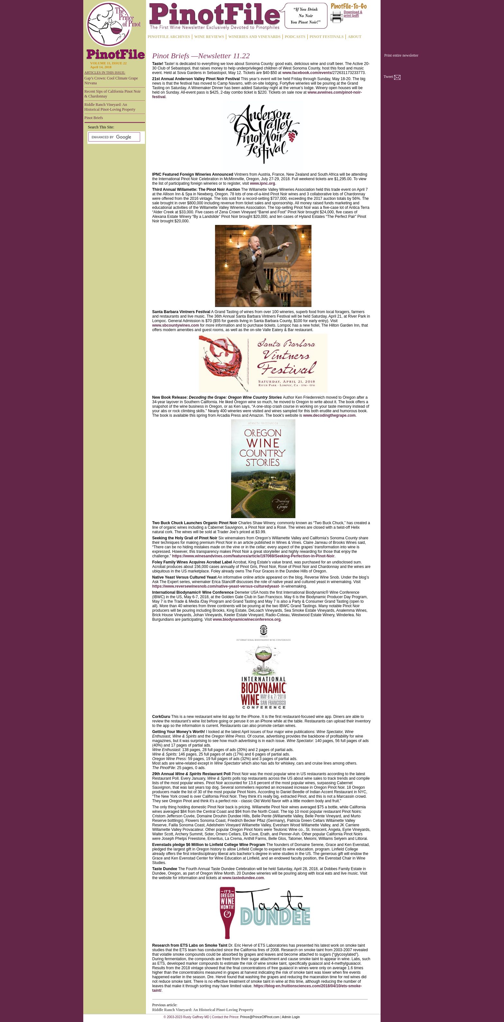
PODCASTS (295, 36)
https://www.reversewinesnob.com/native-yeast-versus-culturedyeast (215, 586)
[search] (114, 137)
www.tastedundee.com (243, 878)
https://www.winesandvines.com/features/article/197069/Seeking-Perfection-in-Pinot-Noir (253, 556)
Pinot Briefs (94, 118)
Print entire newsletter (401, 55)
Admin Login (291, 1017)
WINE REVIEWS (209, 36)
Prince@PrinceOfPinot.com (259, 1017)
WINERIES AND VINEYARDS (254, 36)
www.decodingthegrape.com (329, 415)
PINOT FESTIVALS (327, 36)
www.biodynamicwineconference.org (247, 619)
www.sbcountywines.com (175, 325)
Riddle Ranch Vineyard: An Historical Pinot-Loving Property (110, 107)
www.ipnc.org (262, 183)
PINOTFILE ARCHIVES (169, 36)
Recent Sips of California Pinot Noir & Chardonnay (113, 93)
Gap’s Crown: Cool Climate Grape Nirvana (111, 80)
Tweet (388, 76)
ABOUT (355, 36)
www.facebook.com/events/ (307, 72)
